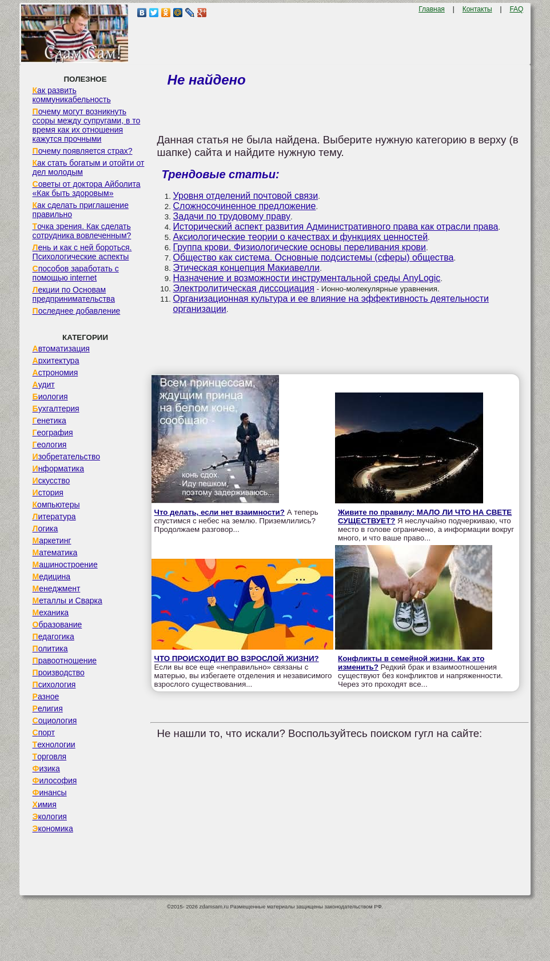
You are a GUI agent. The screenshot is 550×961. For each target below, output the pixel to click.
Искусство (51, 480)
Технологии (54, 744)
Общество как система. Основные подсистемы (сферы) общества (313, 257)
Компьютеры (56, 504)
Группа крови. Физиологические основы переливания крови (299, 247)
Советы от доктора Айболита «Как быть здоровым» (87, 188)
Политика (50, 648)
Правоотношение (65, 660)
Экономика (53, 828)
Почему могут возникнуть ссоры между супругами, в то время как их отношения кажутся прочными (87, 125)
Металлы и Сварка (67, 600)
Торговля (50, 756)
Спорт (44, 732)
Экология (50, 816)
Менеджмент (57, 588)
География (53, 432)
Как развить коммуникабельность (72, 95)
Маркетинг (52, 540)
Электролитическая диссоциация (243, 288)
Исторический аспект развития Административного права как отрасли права (336, 226)
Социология (55, 720)
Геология (50, 444)
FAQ (516, 9)
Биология (50, 396)
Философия (55, 780)
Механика (51, 612)
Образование (57, 624)
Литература (54, 516)
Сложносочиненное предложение (244, 206)
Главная (432, 9)
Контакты (477, 9)
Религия (48, 708)
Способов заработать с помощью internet (76, 273)
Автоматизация (61, 348)
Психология (54, 684)
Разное (46, 696)
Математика (55, 552)
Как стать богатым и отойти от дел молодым (89, 167)
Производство (59, 672)
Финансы (50, 792)
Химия (45, 804)
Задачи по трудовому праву (231, 216)
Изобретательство (67, 456)
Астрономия (55, 372)
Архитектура (56, 360)
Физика (46, 768)
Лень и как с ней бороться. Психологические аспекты (82, 252)
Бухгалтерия (56, 408)
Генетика (49, 420)
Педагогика (53, 636)
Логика (45, 528)
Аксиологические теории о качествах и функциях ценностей (300, 237)
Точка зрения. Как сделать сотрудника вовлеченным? (82, 231)
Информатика (58, 468)
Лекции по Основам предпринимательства (74, 294)
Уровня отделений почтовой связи (245, 196)
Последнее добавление (77, 310)
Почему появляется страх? (83, 150)
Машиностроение (65, 564)
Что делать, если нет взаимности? (219, 512)
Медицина (52, 576)
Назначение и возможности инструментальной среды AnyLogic (307, 278)
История (48, 492)
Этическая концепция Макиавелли (246, 268)
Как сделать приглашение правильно (81, 210)
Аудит (44, 384)
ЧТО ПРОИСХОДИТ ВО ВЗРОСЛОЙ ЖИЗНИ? (236, 658)
